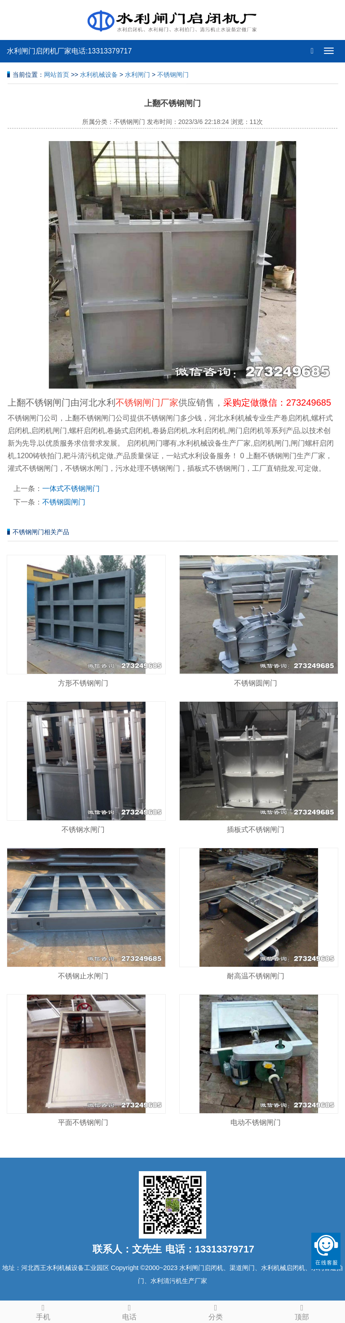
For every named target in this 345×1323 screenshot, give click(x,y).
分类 (215, 1311)
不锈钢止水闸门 (83, 976)
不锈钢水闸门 (83, 829)
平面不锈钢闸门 (83, 1122)
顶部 (302, 1311)
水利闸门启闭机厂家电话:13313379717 (69, 51)
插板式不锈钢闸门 (255, 829)
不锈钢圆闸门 (63, 502)
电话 (129, 1311)
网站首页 (56, 74)
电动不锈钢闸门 (255, 1122)
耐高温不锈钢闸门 (255, 976)
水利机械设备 (99, 74)
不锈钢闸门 (173, 74)
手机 (43, 1311)
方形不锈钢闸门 (83, 683)
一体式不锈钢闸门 (71, 488)
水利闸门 (137, 74)
